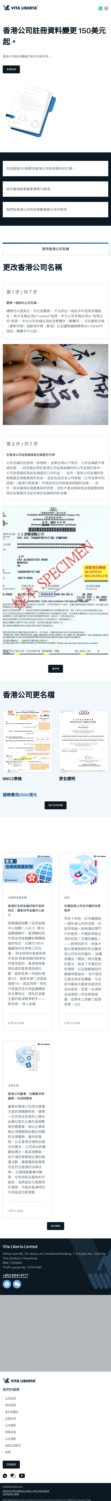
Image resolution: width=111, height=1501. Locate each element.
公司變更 (10, 1425)
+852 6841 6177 (15, 1275)
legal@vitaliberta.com (13, 1486)
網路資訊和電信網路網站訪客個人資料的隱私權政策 (26, 1491)
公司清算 (10, 1438)
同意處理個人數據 (11, 1494)
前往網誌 (55, 1226)
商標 (7, 1452)
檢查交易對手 (13, 1445)
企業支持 (10, 1418)
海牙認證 (10, 1405)
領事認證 (10, 1432)
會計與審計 (12, 1411)
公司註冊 (10, 1398)
